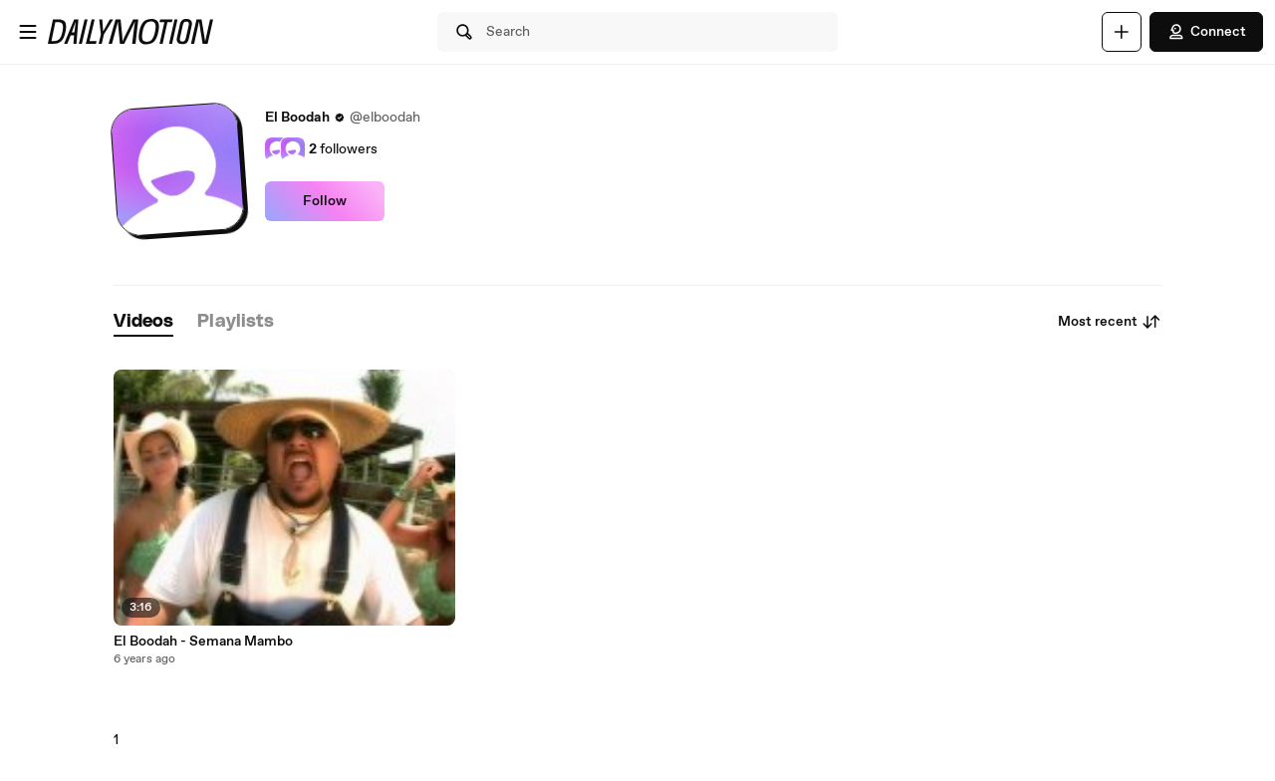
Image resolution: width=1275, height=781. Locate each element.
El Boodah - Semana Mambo (203, 642)
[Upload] (1122, 32)
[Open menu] (28, 32)
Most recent (1109, 322)
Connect (1206, 32)
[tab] (143, 322)
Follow (325, 201)
